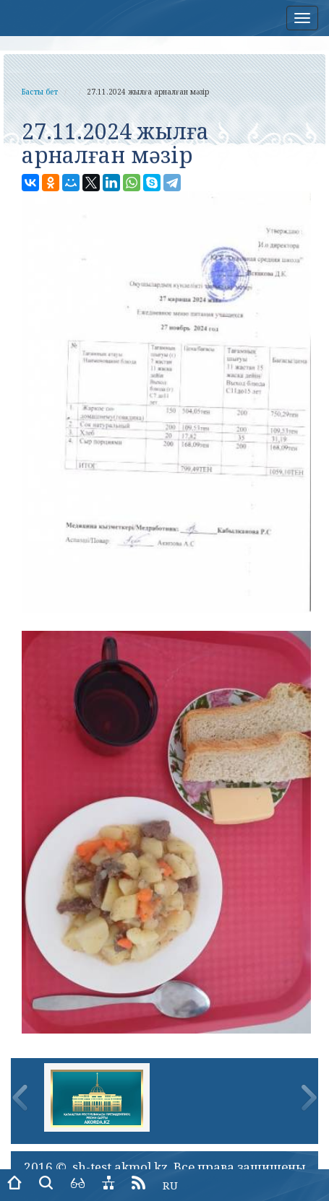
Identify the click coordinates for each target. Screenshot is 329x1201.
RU (170, 1185)
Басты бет (40, 92)
